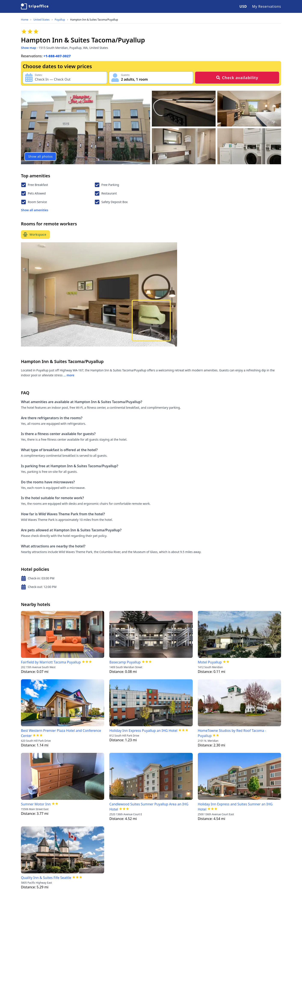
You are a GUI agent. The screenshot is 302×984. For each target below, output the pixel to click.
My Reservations (266, 6)
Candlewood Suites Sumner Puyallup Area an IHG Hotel (148, 807)
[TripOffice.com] (34, 6)
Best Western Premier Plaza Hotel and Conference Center (61, 733)
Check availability (237, 77)
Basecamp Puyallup (125, 662)
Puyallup (60, 19)
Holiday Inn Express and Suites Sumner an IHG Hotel (235, 807)
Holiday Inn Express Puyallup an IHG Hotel (143, 730)
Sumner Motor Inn (36, 804)
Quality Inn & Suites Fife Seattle (46, 877)
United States (41, 19)
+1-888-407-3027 (57, 56)
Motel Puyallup (210, 662)
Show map (28, 48)
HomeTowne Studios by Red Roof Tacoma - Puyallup (232, 733)
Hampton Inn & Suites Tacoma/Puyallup (94, 19)
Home (24, 19)
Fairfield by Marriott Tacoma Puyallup (51, 662)
